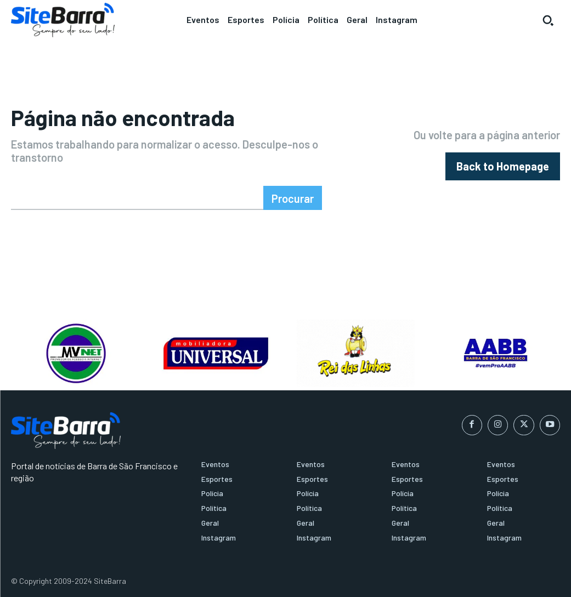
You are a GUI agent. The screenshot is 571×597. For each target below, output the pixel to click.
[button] (548, 20)
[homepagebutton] (502, 166)
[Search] (292, 198)
